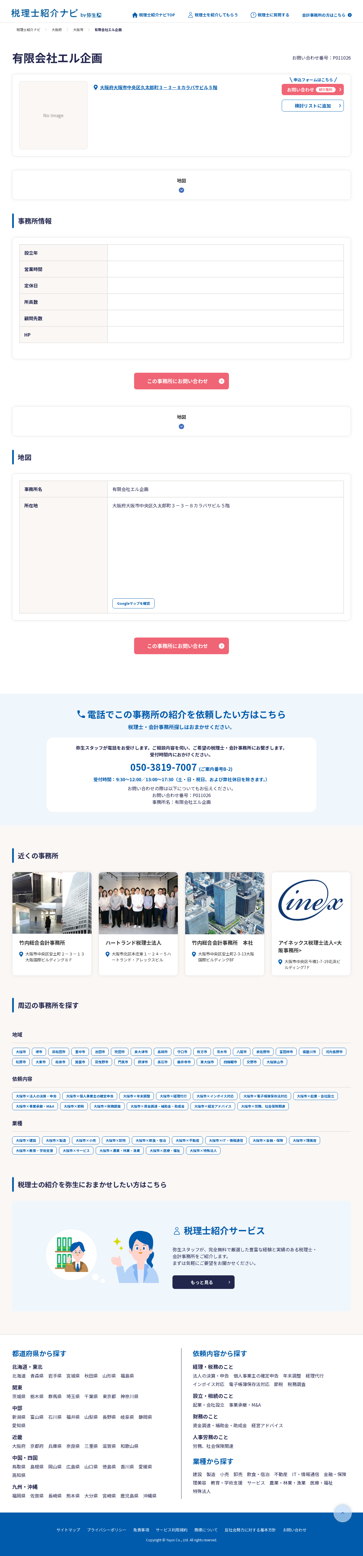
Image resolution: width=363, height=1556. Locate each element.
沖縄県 (150, 1495)
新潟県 (19, 1416)
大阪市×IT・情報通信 (226, 1140)
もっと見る (202, 1282)
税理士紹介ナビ (28, 29)
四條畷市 (230, 1061)
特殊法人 (202, 1491)
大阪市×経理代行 (173, 1096)
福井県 (73, 1416)
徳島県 (109, 1466)
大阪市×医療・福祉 (165, 1150)
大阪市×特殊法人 (203, 1150)
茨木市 (222, 1051)
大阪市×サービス (76, 1150)
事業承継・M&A (245, 1404)
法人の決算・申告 (211, 1375)
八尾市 (242, 1051)
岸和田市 (58, 1051)
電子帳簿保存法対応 (249, 1384)
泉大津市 (141, 1051)
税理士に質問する (270, 15)
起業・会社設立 (208, 1404)
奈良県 (73, 1445)
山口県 (91, 1466)
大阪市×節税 (74, 1106)
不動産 (281, 1474)
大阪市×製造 (56, 1140)
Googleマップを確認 (133, 603)
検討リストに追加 (313, 105)
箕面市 (80, 1061)
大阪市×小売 (86, 1140)
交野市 (252, 1061)
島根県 (37, 1466)
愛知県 (19, 1425)
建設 (197, 1474)
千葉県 (91, 1396)
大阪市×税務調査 (107, 1106)
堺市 (39, 1051)
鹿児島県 (130, 1495)
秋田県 (91, 1375)
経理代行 (315, 1375)
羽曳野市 (101, 1061)
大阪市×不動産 (187, 1140)
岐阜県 (127, 1416)
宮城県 (73, 1375)
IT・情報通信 (305, 1474)
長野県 (109, 1416)
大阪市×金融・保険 (268, 1140)
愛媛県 (145, 1466)
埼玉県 (73, 1396)
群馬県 (55, 1396)
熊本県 (73, 1495)
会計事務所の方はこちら (323, 15)
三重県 (91, 1445)
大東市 (41, 1061)
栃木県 (37, 1396)
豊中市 (80, 1051)
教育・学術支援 (226, 1482)
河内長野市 (334, 1051)
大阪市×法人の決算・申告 (36, 1096)
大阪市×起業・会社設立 (315, 1096)
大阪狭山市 (274, 1061)
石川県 (55, 1416)
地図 (181, 180)
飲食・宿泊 (258, 1474)
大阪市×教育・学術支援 (34, 1150)
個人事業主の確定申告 (256, 1375)
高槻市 (163, 1051)
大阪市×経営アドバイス (212, 1106)
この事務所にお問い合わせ (177, 381)
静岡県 (145, 1416)
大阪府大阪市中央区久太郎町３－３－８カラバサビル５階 (158, 87)
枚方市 (202, 1051)
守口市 (182, 1051)
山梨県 (91, 1416)
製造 (210, 1474)
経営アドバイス (267, 1425)
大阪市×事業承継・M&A (35, 1106)
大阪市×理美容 (304, 1140)
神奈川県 (130, 1396)
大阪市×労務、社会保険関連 (263, 1106)
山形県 (109, 1375)
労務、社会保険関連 (213, 1445)
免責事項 (141, 1530)
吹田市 (120, 1051)
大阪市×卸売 (116, 1140)
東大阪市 (207, 1061)
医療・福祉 (321, 1482)
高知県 (19, 1475)
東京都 (109, 1396)
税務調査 (297, 1384)
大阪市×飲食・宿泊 (150, 1140)
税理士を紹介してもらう (213, 15)
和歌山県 (130, 1445)
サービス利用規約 (171, 1530)
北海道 (19, 1375)
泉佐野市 (263, 1051)
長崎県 (55, 1495)
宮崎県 (109, 1495)
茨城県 (19, 1396)
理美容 (199, 1482)
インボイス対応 (208, 1384)
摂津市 (143, 1061)
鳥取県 (19, 1466)
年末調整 (292, 1375)
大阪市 (78, 29)
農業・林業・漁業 (288, 1482)
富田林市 (286, 1051)
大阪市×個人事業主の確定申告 (89, 1096)
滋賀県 (109, 1445)
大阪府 (57, 29)
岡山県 (55, 1466)
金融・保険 (335, 1474)
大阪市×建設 (26, 1140)
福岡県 (19, 1495)
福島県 (127, 1375)
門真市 (123, 1061)
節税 (278, 1384)
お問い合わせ (295, 1530)
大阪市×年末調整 (136, 1096)
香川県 (127, 1466)
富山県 (37, 1416)
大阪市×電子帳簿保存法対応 (265, 1096)
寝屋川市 (309, 1051)
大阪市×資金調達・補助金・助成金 (157, 1106)
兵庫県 (55, 1445)
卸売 (237, 1474)
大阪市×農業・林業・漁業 (119, 1150)
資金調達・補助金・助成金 (220, 1425)
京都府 (37, 1445)
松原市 (21, 1061)
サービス (256, 1482)
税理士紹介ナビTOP (153, 15)
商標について (206, 1530)
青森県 (37, 1375)
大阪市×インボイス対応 (215, 1096)
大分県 (91, 1495)
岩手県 (55, 1375)
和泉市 (60, 1061)
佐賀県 (37, 1495)
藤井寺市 (184, 1061)
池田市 (100, 1051)
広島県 (73, 1466)
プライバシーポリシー (106, 1530)
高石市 (163, 1061)
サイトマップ (68, 1530)
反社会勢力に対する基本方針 (250, 1530)
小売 (224, 1474)
